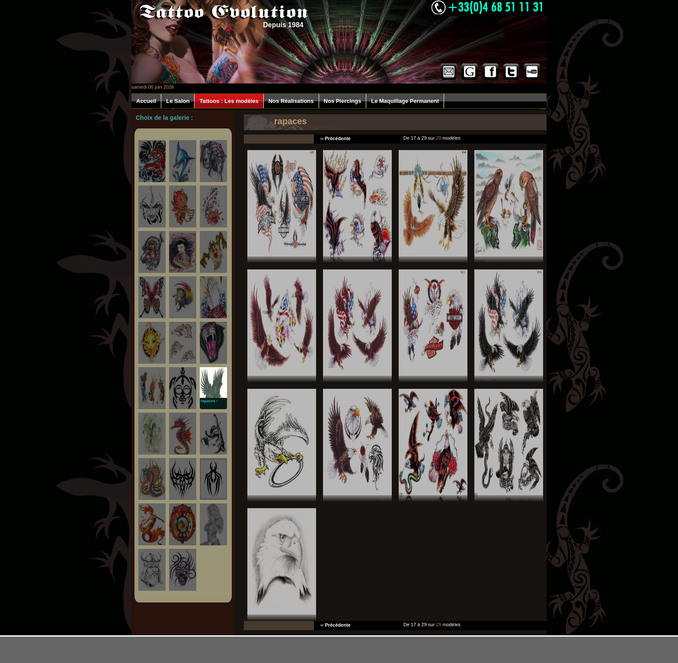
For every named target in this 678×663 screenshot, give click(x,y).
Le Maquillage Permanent (405, 101)
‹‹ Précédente (335, 138)
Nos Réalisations (291, 101)
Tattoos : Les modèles (228, 101)
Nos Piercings (342, 101)
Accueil (146, 101)
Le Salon (177, 101)
